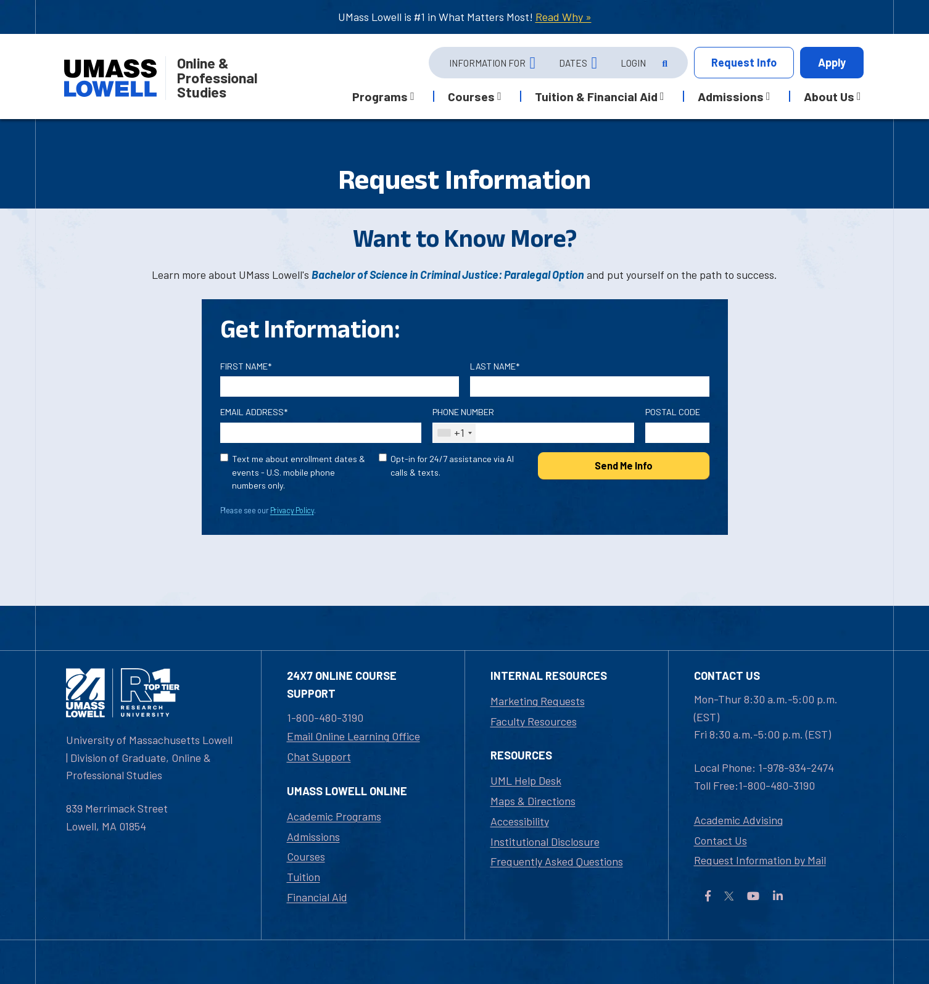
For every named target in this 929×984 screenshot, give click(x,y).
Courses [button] (471, 96)
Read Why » (563, 16)
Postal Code (672, 412)
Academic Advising (738, 820)
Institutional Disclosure (545, 841)
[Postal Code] (677, 433)
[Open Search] (664, 63)
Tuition (303, 876)
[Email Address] (321, 433)
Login (633, 62)
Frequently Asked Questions (556, 861)
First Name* (245, 366)
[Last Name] (589, 386)
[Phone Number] (533, 433)
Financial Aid (317, 897)
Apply (832, 62)
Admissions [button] (731, 96)
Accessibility (519, 821)
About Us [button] (829, 96)
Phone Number (463, 412)
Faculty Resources (533, 721)
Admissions (313, 836)
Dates (573, 62)
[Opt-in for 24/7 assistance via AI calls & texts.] (383, 457)
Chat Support (319, 756)
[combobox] (454, 432)
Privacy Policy (292, 510)
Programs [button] (380, 96)
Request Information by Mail (760, 860)
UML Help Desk (525, 780)
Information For (487, 62)
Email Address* (253, 412)
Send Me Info (624, 465)
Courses (306, 856)
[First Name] (340, 386)
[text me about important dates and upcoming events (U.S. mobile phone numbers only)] (224, 457)
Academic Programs (334, 816)
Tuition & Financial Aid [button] (596, 96)
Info (744, 63)
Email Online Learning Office (353, 736)
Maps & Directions (533, 801)
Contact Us (720, 840)
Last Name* (494, 366)
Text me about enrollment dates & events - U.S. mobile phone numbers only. (298, 471)
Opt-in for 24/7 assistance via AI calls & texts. (452, 465)
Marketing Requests (537, 701)
